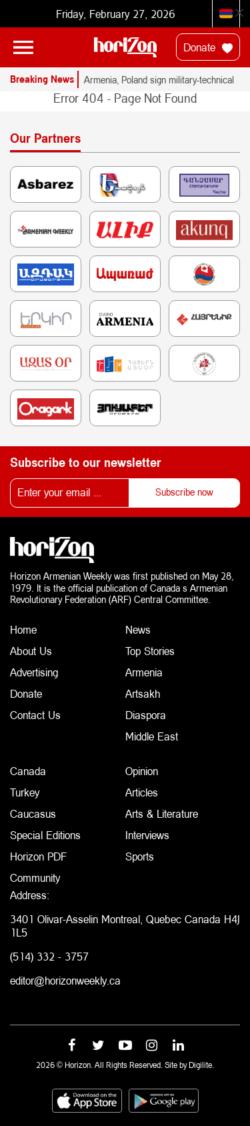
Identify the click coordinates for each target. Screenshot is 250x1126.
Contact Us (35, 714)
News (138, 629)
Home (23, 629)
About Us (31, 650)
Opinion (141, 770)
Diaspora (145, 714)
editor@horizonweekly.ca (65, 980)
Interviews (147, 834)
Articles (141, 792)
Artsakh (142, 693)
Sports (139, 856)
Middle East (151, 736)
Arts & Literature (161, 813)
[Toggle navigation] (23, 47)
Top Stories (150, 650)
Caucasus (33, 813)
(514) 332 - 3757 (49, 956)
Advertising (34, 672)
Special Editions (45, 834)
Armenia (144, 672)
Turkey (24, 792)
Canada (28, 770)
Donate (208, 47)
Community (35, 877)
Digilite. (201, 1065)
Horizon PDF (38, 856)
